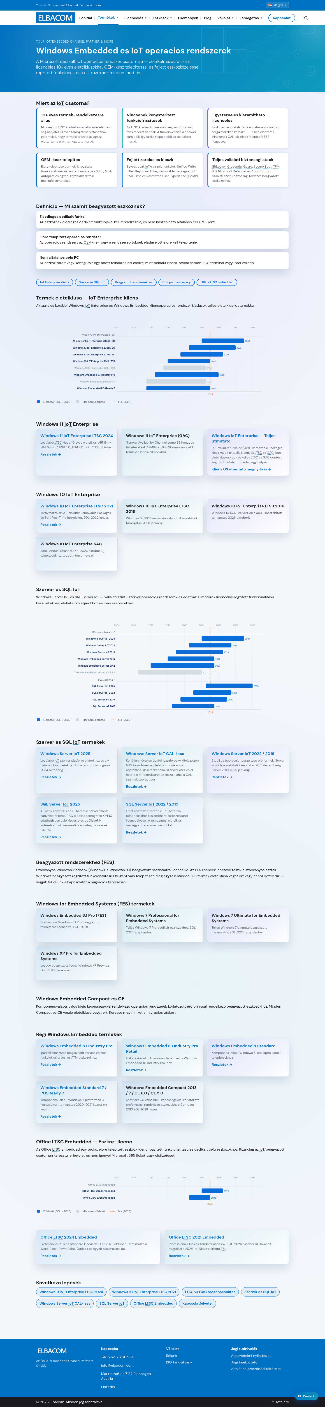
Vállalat (225, 18)
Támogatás (251, 18)
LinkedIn (108, 1386)
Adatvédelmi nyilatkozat (251, 1355)
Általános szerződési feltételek (256, 1368)
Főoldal (85, 18)
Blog (207, 18)
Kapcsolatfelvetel (197, 1303)
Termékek (108, 17)
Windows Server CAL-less (64, 1303)
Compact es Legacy (176, 282)
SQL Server (112, 1303)
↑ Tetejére (280, 1402)
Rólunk (171, 1355)
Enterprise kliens (54, 282)
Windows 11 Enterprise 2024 (71, 1292)
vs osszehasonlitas (210, 1292)
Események (188, 18)
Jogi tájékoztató (244, 1362)
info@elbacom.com (117, 1365)
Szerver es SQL (92, 282)
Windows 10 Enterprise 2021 (144, 1292)
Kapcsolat (282, 18)
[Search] (306, 17)
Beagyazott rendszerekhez (133, 282)
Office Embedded (217, 282)
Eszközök (162, 18)
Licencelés (135, 18)
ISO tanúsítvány (179, 1362)
